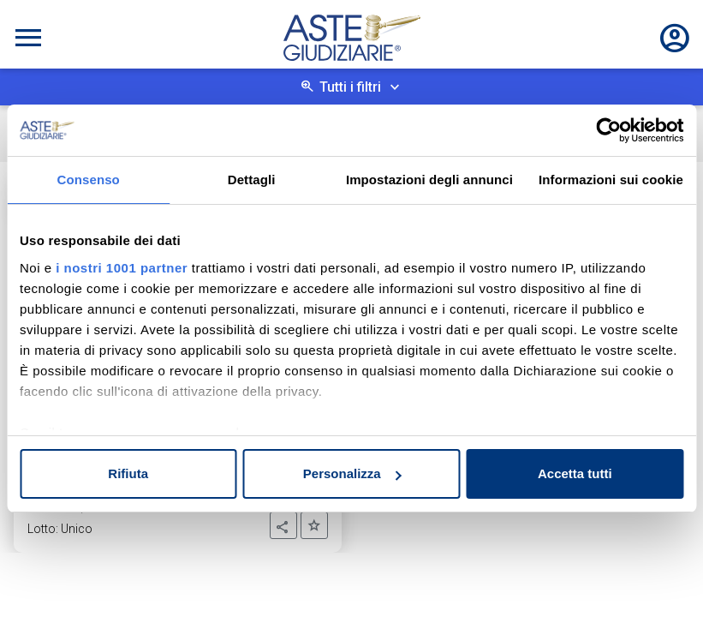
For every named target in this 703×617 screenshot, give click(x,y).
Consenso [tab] (88, 179)
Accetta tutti (575, 473)
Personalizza (352, 473)
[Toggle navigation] (28, 38)
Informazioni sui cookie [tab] (611, 179)
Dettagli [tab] (252, 179)
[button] (283, 525)
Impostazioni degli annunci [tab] (429, 179)
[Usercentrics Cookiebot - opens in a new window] (608, 130)
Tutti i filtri (350, 87)
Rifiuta (128, 473)
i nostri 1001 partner (122, 268)
